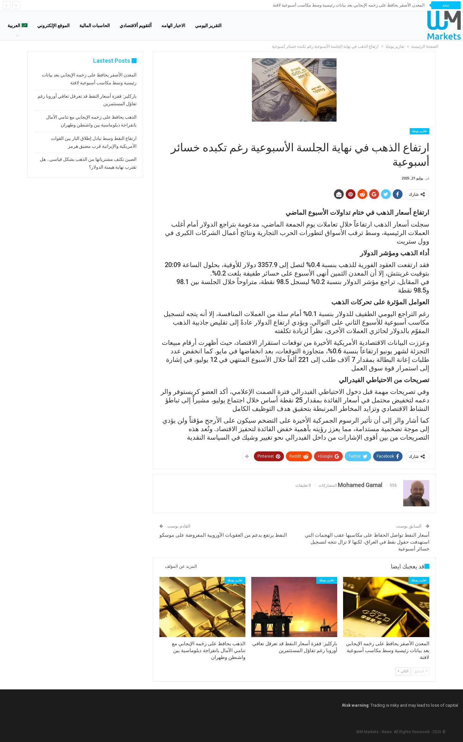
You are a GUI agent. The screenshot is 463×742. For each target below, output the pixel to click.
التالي (403, 671)
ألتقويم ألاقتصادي (136, 25)
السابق (420, 671)
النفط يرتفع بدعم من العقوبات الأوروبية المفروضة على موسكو (223, 535)
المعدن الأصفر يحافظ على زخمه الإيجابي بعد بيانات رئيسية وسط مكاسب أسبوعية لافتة (349, 5)
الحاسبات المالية (94, 25)
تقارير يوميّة (419, 131)
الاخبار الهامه (173, 25)
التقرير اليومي (208, 25)
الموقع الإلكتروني (53, 25)
